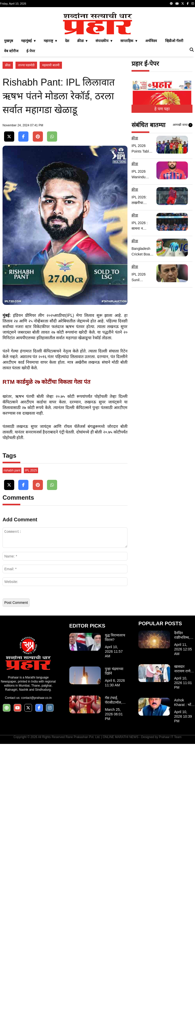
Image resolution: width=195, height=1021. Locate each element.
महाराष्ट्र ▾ (50, 112)
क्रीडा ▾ (82, 112)
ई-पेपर (30, 122)
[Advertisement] (97, 45)
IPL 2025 (31, 747)
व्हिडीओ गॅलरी (174, 112)
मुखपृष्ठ (8, 112)
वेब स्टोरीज (11, 122)
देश (67, 112)
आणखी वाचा (182, 196)
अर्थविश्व (151, 112)
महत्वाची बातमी (50, 136)
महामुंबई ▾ (28, 112)
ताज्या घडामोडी (26, 136)
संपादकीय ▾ (103, 112)
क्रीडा (7, 136)
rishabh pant (12, 747)
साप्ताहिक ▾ (128, 112)
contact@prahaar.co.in (36, 975)
